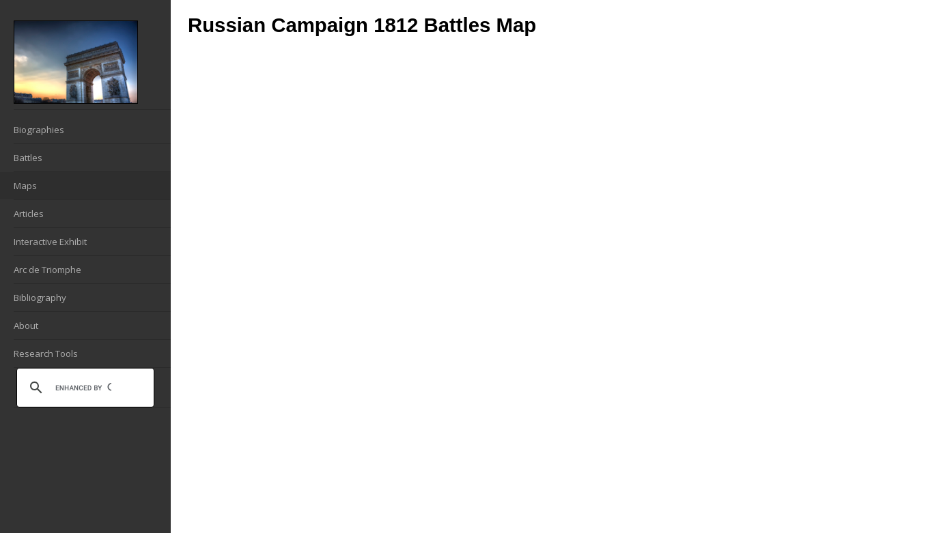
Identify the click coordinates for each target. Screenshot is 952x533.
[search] (83, 387)
